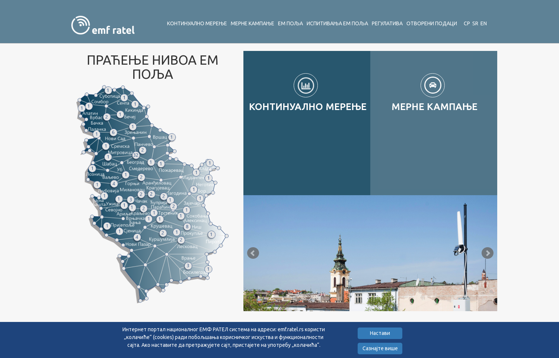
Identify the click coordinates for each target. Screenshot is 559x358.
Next (487, 253)
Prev (253, 253)
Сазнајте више (380, 348)
